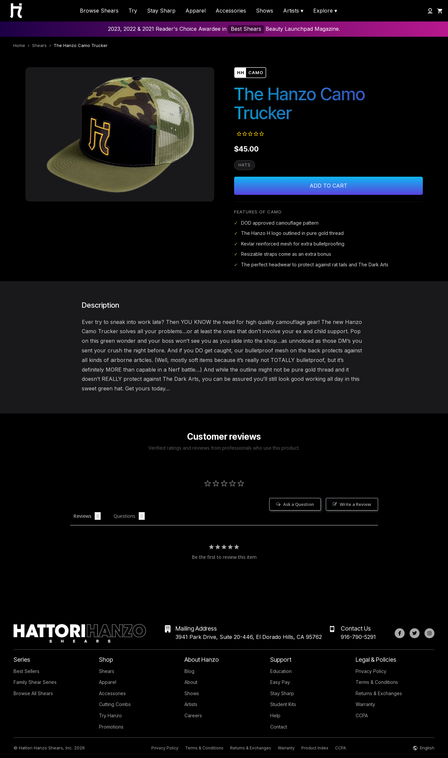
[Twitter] (415, 633)
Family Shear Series (35, 682)
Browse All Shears (33, 693)
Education (281, 671)
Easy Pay (280, 682)
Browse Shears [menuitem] (99, 10)
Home (19, 45)
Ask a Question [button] (298, 504)
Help (275, 715)
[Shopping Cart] (440, 11)
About (190, 682)
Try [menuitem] (132, 10)
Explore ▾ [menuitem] (325, 10)
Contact (278, 727)
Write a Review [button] (355, 504)
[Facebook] (400, 633)
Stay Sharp (282, 693)
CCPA (362, 715)
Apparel (107, 682)
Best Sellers (26, 671)
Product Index (314, 747)
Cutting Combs (115, 704)
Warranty (365, 704)
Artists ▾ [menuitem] (293, 10)
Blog (189, 671)
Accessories (112, 693)
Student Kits (283, 704)
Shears (39, 45)
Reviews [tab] (82, 516)
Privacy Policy (371, 671)
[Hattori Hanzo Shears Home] (12, 10)
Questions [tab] (124, 516)
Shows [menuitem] (264, 10)
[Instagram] (429, 633)
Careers (193, 715)
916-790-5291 (358, 637)
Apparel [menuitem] (195, 10)
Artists (190, 704)
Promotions (111, 727)
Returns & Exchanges (379, 693)
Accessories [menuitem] (231, 10)
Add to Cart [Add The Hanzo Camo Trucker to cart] (328, 185)
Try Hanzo (110, 715)
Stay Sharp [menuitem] (161, 10)
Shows (191, 693)
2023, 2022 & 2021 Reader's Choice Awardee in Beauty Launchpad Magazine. (224, 29)
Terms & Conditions (377, 682)
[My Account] (430, 11)
